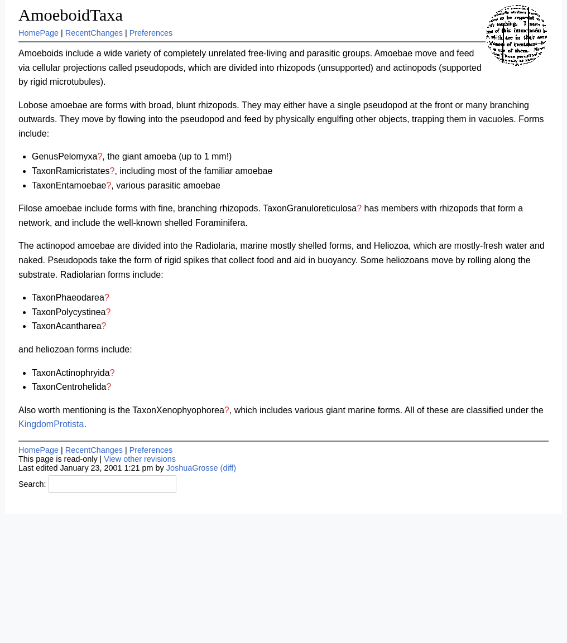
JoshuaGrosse (192, 467)
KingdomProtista (51, 424)
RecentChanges (94, 32)
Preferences (151, 32)
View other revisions (140, 459)
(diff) (228, 467)
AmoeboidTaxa (70, 15)
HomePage (38, 32)
